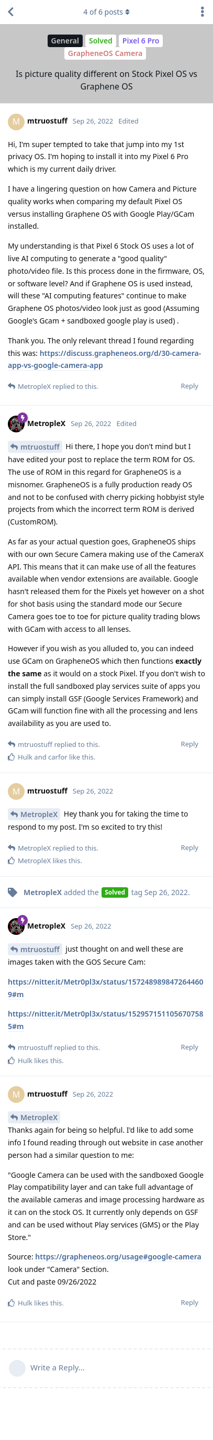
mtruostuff (40, 447)
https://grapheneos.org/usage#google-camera (118, 1257)
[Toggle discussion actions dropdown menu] (202, 12)
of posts (106, 12)
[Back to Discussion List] (10, 12)
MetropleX (39, 814)
